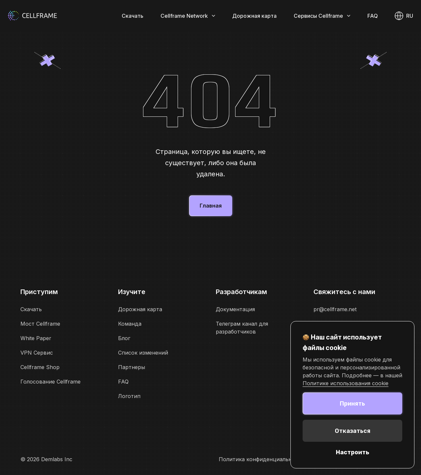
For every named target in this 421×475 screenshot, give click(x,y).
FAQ (372, 15)
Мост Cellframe (40, 323)
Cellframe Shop (40, 367)
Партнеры (131, 367)
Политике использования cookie (345, 383)
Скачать (132, 15)
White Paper (35, 338)
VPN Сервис (36, 352)
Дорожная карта (254, 15)
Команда (129, 323)
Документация (235, 309)
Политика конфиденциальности (261, 459)
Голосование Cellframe (50, 381)
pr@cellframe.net (335, 309)
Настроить (352, 452)
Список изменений (143, 352)
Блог (124, 338)
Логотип (129, 396)
